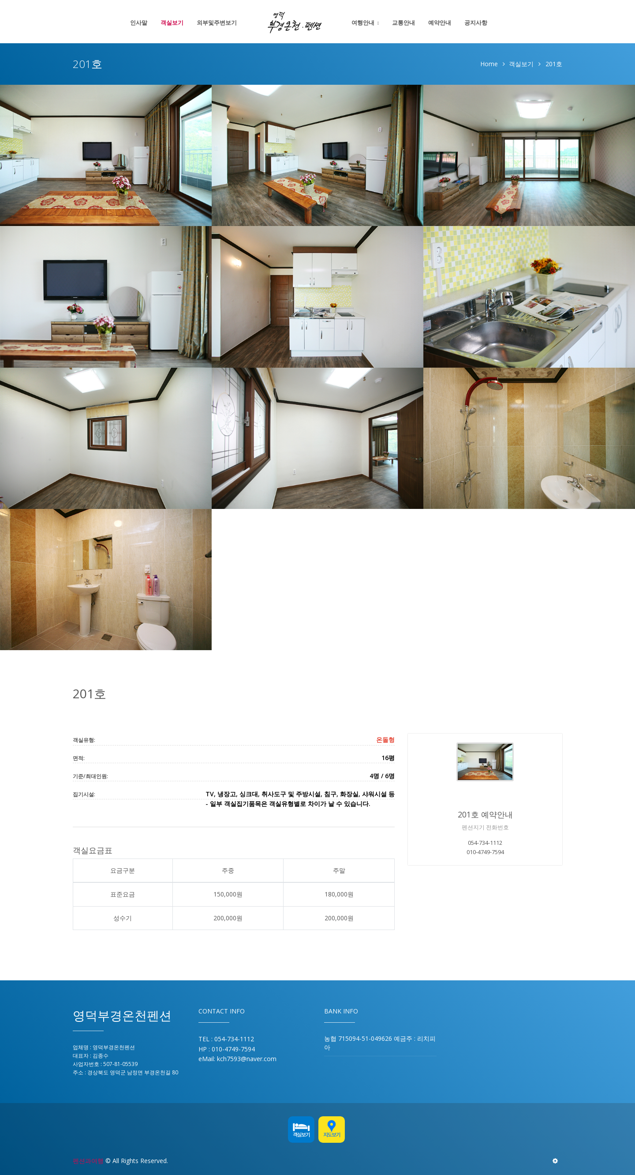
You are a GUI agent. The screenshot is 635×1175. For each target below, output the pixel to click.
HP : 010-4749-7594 (226, 1049)
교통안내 (403, 22)
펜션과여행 (88, 1160)
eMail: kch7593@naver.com (237, 1058)
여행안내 (362, 22)
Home (489, 64)
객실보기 (172, 22)
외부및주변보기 (217, 22)
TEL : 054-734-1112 (226, 1039)
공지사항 (475, 22)
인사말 (138, 22)
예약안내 (439, 22)
